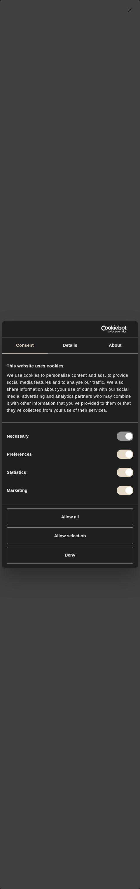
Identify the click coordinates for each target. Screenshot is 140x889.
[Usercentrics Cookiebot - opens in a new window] (107, 329)
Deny (70, 554)
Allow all (70, 516)
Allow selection (70, 535)
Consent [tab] (25, 345)
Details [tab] (70, 345)
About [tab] (115, 345)
